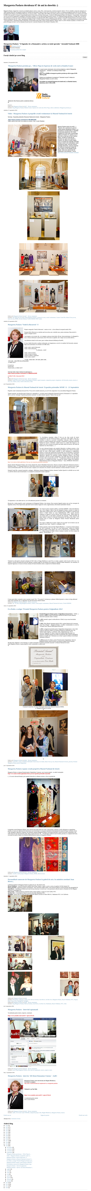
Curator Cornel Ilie (61, 317)
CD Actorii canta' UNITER (22, 1112)
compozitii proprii (34, 1112)
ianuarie (9, 1181)
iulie (8, 1170)
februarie (9, 1179)
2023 (7, 1130)
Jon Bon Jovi (42, 1003)
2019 (7, 1137)
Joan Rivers (36, 1003)
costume (14, 873)
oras (11, 381)
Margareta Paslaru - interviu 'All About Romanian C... (20, 1167)
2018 (7, 1139)
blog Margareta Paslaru (18, 107)
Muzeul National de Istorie (55, 603)
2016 (7, 1142)
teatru (18, 381)
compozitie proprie (50, 380)
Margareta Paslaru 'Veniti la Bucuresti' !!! (23, 325)
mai (8, 1174)
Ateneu (23, 380)
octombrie (9, 1150)
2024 (7, 1129)
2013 (7, 1182)
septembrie (10, 1152)
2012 (7, 1184)
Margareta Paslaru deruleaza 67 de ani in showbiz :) (31, 5)
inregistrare (58, 380)
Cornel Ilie (15, 761)
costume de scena (41, 317)
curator (20, 761)
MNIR (16, 318)
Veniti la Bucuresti (24, 381)
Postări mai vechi (83, 1115)
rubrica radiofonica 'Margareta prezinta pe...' (61, 107)
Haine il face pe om (49, 761)
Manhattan (48, 1003)
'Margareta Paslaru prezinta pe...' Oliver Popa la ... (19, 1154)
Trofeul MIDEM (67, 603)
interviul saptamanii (35, 1070)
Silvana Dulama (23, 318)
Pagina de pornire (45, 1115)
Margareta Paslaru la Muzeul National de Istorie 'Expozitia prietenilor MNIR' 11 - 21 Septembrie (43, 387)
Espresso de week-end (37, 107)
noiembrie (9, 1149)
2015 (7, 1144)
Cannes (33, 603)
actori (13, 1070)
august (8, 1169)
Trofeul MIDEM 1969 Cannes (34, 318)
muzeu (70, 380)
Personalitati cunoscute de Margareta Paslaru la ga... (19, 1164)
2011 (7, 1186)
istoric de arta (11, 318)
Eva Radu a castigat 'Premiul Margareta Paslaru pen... (20, 1160)
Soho (65, 1003)
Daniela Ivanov (28, 107)
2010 (7, 1187)
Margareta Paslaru (16, 46)
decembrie (9, 1147)
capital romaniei (41, 380)
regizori (47, 1070)
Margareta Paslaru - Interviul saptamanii (23, 1010)
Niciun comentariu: (33, 106)
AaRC (13, 1112)
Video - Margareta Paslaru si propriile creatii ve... (19, 1155)
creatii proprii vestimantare (42, 603)
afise (18, 603)
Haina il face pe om (71, 317)
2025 (7, 1127)
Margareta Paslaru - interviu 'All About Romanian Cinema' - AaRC (32, 1076)
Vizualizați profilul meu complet (18, 49)
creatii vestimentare (51, 317)
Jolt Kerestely (65, 380)
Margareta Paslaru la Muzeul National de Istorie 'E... (19, 1159)
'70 (15, 603)
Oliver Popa (47, 107)
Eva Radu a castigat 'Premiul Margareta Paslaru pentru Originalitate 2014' (35, 609)
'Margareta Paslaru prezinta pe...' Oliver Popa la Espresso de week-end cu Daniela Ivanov (40, 66)
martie (8, 1177)
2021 (7, 1134)
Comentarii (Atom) (15, 1118)
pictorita (71, 761)
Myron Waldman (56, 1003)
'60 (13, 603)
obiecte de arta (41, 873)
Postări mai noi (7, 1115)
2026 (7, 1125)
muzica (42, 1070)
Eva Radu (41, 761)
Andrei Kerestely (16, 380)
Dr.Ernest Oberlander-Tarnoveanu (30, 761)
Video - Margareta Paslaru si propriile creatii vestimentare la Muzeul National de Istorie (40, 114)
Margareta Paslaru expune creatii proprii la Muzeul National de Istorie (34, 769)
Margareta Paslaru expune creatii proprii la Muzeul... (19, 1162)
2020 (7, 1135)
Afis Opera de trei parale (18, 317)
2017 (7, 1140)
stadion (14, 381)
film (29, 1070)
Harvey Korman (28, 1003)
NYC (62, 1003)
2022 (7, 1132)
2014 (7, 1145)
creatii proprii (20, 873)
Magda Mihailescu (46, 1112)
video (31, 381)
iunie (8, 1172)
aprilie (8, 1176)
